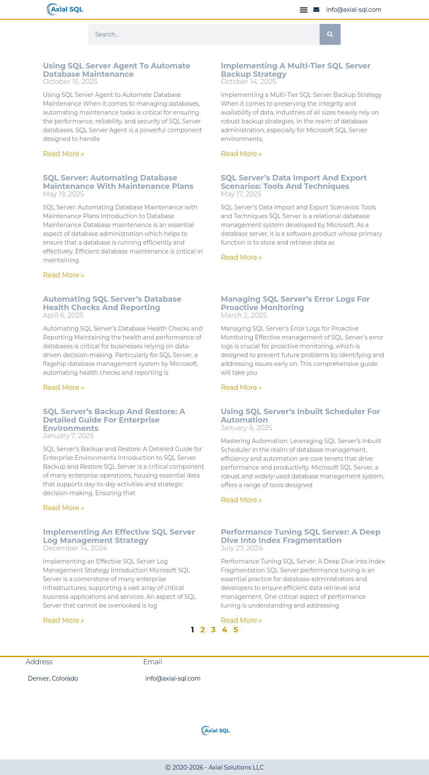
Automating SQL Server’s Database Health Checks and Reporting (112, 303)
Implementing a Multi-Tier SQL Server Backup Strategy (295, 70)
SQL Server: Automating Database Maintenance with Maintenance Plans (118, 182)
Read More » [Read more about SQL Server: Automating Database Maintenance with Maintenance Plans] (63, 275)
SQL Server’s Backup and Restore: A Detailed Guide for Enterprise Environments (114, 420)
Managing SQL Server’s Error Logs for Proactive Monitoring (295, 303)
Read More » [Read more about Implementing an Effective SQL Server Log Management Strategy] (63, 620)
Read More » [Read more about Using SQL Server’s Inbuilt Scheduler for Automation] (241, 500)
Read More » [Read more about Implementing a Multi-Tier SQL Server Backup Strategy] (241, 154)
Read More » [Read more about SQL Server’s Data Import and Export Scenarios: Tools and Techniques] (241, 257)
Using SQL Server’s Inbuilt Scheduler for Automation (300, 416)
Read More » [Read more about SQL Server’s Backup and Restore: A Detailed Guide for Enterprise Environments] (63, 508)
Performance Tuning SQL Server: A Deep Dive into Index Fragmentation (300, 536)
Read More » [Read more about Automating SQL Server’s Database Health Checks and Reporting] (63, 387)
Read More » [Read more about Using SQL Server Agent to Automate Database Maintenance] (63, 154)
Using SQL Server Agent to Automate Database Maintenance (116, 70)
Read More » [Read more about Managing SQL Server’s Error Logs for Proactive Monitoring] (241, 387)
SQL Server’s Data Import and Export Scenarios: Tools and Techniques (294, 182)
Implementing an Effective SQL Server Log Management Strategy (119, 536)
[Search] (330, 34)
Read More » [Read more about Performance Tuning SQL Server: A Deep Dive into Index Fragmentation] (241, 620)
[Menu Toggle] (304, 9)
